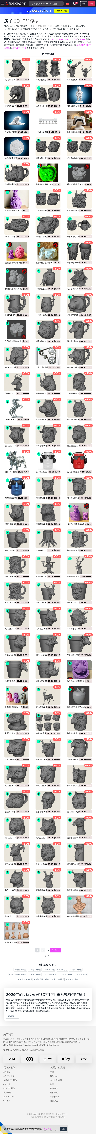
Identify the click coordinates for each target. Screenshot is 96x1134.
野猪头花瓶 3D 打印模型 (14, 524)
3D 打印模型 (9, 1076)
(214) (67, 26)
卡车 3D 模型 (58, 979)
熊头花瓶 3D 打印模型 (13, 916)
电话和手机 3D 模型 (17, 974)
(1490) (28, 29)
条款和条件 (55, 1096)
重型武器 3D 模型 (42, 979)
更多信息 (47, 1129)
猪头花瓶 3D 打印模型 (13, 446)
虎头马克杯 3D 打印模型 (76, 315)
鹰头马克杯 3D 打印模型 (76, 759)
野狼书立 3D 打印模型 (13, 106)
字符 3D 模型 (35, 970)
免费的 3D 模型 (10, 1080)
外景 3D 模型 (76, 970)
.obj (52, 39)
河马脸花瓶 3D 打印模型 (45, 419)
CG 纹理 (7, 1084)
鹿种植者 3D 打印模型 (44, 707)
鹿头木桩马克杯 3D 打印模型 (16, 576)
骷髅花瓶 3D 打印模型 (44, 812)
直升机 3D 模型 (25, 979)
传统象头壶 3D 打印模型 (45, 289)
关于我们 (8, 1034)
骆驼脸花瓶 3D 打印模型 (76, 838)
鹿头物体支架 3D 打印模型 (77, 576)
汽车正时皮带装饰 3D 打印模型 (48, 367)
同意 (63, 1129)
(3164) (80, 26)
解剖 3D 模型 (72, 979)
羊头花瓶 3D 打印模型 (44, 446)
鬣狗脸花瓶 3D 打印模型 (45, 838)
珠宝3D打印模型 (19, 48)
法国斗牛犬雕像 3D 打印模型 (16, 472)
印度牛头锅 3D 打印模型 (76, 890)
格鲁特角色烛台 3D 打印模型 (47, 576)
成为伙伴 (7, 1092)
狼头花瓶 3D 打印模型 (44, 916)
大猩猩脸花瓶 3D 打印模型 (77, 446)
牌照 (52, 1084)
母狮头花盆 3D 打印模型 (45, 785)
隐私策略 (54, 1092)
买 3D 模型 (9, 1067)
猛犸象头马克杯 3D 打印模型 (16, 367)
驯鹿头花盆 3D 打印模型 (45, 602)
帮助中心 (54, 1076)
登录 (83, 3)
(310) (12, 29)
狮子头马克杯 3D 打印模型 (46, 341)
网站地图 (61, 1117)
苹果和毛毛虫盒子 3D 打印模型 (79, 707)
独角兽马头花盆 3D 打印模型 (78, 785)
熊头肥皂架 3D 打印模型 (14, 80)
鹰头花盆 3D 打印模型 (13, 785)
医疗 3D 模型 (81, 974)
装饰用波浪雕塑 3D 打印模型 (16, 132)
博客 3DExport (9, 1096)
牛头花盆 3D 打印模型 (75, 655)
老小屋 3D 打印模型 (74, 289)
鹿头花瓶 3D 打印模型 (44, 890)
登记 (91, 3)
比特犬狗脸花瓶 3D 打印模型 (16, 890)
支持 (52, 1072)
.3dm (66, 39)
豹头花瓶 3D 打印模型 (13, 838)
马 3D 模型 (62, 970)
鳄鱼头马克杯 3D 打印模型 (15, 237)
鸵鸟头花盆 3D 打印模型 (45, 655)
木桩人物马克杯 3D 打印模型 (16, 602)
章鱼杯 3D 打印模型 (12, 315)
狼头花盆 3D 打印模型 (44, 629)
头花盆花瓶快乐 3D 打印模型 (78, 472)
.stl (56, 39)
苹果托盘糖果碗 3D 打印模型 (47, 184)
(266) (74, 29)
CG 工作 (7, 1100)
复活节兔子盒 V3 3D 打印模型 (16, 210)
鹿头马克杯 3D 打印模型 (76, 341)
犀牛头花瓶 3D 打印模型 (45, 393)
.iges (61, 39)
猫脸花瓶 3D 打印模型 (44, 498)
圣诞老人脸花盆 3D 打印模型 (78, 602)
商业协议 (54, 1088)
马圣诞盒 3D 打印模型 (75, 681)
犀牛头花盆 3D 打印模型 (45, 681)
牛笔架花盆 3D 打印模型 (14, 289)
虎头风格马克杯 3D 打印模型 (78, 158)
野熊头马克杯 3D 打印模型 (77, 237)
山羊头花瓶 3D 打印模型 (14, 864)
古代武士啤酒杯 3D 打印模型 (47, 315)
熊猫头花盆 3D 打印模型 (14, 655)
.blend (82, 39)
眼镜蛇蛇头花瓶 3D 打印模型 (78, 864)
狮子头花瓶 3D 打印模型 (45, 864)
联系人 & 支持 (57, 1067)
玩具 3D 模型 (67, 974)
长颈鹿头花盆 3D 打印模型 (15, 681)
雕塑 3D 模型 (20, 970)
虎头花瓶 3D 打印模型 (75, 812)
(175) (44, 29)
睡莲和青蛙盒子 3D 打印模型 (78, 184)
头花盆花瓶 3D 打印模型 (45, 472)
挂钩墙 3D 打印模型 (43, 132)
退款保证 (54, 1100)
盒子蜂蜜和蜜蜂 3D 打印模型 (16, 341)
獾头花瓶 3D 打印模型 (44, 524)
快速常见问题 (56, 1080)
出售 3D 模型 (9, 1088)
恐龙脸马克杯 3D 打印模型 (15, 812)
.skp (71, 39)
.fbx (75, 39)
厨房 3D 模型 (49, 970)
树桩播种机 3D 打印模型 (45, 550)
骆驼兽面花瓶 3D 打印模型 (77, 419)
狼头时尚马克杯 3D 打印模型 (78, 367)
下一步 (56, 950)
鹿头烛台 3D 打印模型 (13, 393)
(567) (54, 26)
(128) (59, 29)
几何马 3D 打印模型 (12, 419)
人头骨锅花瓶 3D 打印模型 (77, 393)
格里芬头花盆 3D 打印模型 (77, 733)
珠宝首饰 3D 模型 (50, 974)
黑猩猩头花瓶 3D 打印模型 (77, 498)
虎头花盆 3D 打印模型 (13, 629)
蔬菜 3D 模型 (35, 974)
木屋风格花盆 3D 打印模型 (46, 80)
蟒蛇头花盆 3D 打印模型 (14, 733)
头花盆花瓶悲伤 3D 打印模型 (16, 498)
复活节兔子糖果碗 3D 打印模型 (48, 263)
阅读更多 (12, 1016)
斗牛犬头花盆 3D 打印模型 (15, 550)
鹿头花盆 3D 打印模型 (44, 759)
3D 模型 (7, 1072)
